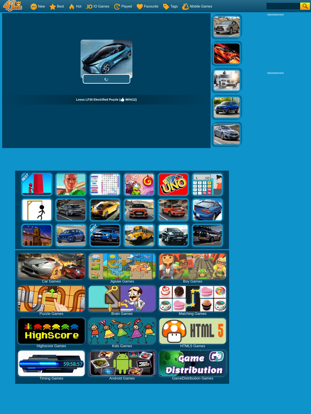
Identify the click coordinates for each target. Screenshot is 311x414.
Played (123, 6)
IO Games (97, 6)
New (37, 6)
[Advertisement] (275, 43)
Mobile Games (197, 6)
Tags (170, 6)
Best (56, 6)
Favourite (147, 6)
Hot (74, 6)
